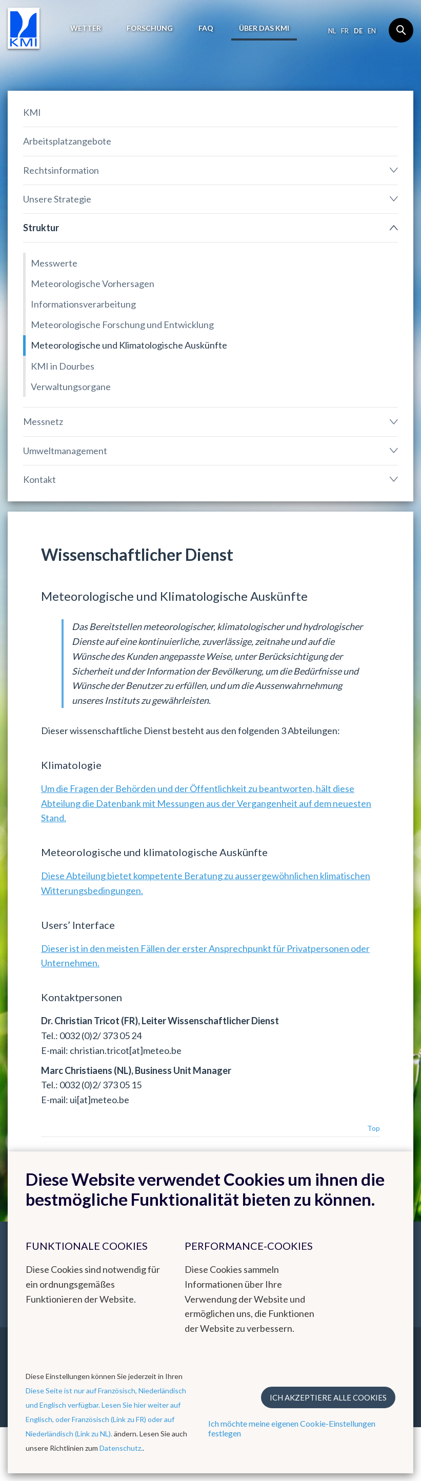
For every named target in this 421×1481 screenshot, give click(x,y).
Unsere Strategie (57, 199)
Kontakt (39, 479)
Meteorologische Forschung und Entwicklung (122, 324)
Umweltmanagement (65, 450)
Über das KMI (264, 28)
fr (345, 31)
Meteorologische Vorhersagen (92, 283)
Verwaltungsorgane (71, 386)
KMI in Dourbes (62, 366)
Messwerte (54, 263)
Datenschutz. (121, 1448)
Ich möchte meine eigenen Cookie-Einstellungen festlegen (291, 1428)
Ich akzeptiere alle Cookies (328, 1397)
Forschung (150, 28)
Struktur (41, 227)
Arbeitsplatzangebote (67, 141)
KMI (32, 112)
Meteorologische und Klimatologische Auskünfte (129, 345)
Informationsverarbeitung (83, 304)
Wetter (85, 28)
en (372, 31)
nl (332, 31)
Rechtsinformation (61, 170)
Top (373, 1128)
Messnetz (43, 421)
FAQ (205, 28)
